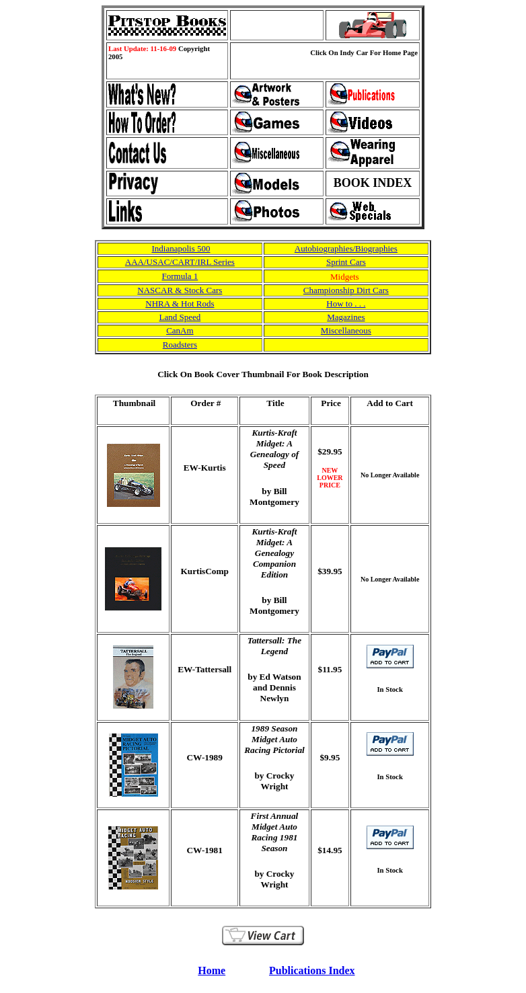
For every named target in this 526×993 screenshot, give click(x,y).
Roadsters (180, 345)
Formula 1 (179, 276)
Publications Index (312, 970)
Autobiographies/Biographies (346, 248)
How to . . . (345, 304)
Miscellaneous (346, 330)
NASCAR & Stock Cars (179, 290)
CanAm (179, 330)
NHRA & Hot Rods (179, 304)
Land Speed (180, 317)
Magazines (346, 317)
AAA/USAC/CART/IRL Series (180, 262)
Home (211, 970)
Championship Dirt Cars (346, 290)
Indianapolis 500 (180, 248)
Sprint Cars (346, 262)
